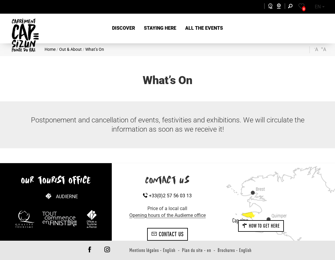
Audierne (67, 196)
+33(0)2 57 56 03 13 (167, 195)
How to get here (261, 226)
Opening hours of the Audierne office (167, 215)
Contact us (167, 234)
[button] (123, 28)
